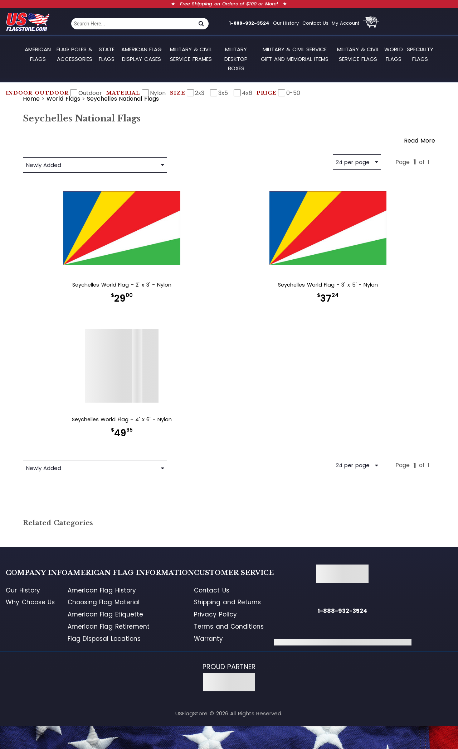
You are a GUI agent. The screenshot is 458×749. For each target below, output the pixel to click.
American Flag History (102, 590)
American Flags (38, 53)
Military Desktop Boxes (236, 58)
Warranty (208, 638)
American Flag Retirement (109, 626)
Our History (286, 23)
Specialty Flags (420, 53)
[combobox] (132, 23)
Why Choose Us (30, 602)
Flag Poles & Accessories (74, 53)
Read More (419, 140)
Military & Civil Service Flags (358, 53)
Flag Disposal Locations (104, 638)
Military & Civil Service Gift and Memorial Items (294, 53)
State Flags (106, 53)
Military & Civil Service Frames (191, 53)
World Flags (393, 53)
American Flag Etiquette (105, 614)
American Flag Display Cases (141, 53)
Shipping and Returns (227, 602)
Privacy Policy (215, 614)
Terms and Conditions (229, 626)
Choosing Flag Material (104, 602)
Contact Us (315, 23)
